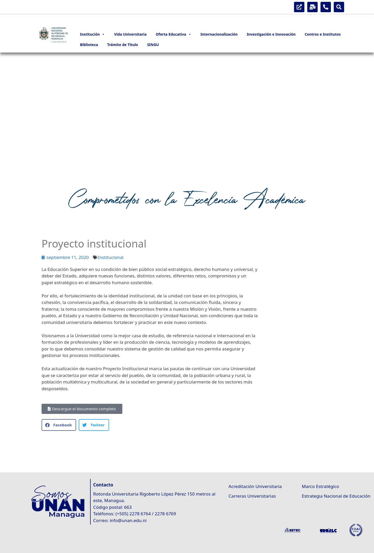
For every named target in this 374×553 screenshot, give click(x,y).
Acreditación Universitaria (255, 486)
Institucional (111, 257)
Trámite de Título (122, 44)
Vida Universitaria (130, 34)
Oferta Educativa (173, 34)
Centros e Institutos (323, 34)
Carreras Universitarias (252, 496)
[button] (8, 117)
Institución (92, 34)
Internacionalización (219, 34)
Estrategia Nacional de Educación (336, 496)
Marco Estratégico (320, 486)
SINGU (153, 44)
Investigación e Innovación (271, 34)
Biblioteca (89, 44)
